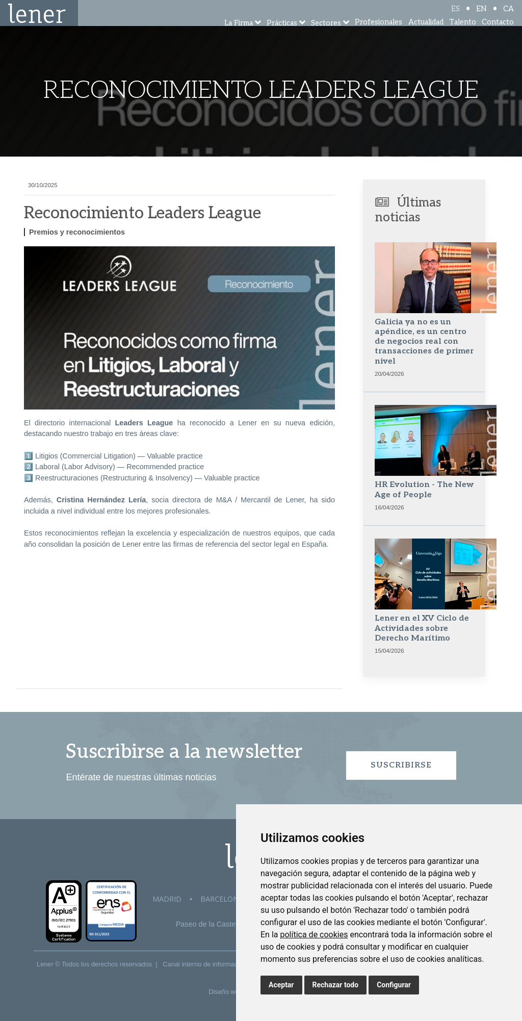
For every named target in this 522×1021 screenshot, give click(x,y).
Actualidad (425, 35)
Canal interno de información (204, 964)
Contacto (498, 35)
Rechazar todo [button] (335, 985)
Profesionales (378, 35)
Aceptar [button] (281, 985)
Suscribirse (401, 765)
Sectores (326, 37)
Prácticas (282, 37)
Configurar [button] (394, 985)
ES (455, 16)
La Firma (238, 37)
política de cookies (314, 934)
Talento (462, 35)
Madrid (166, 899)
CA (508, 16)
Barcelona (221, 899)
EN (481, 16)
